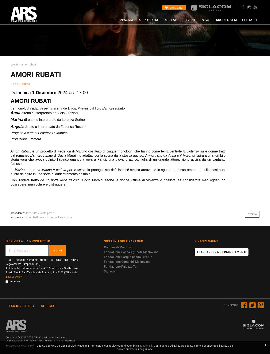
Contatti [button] (249, 20)
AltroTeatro (149, 20)
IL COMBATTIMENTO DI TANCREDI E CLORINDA (49, 217)
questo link (146, 345)
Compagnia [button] (124, 20)
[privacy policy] (13, 276)
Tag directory (22, 306)
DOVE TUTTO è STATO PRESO (39, 213)
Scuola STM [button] (226, 20)
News (206, 20)
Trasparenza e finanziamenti (222, 252)
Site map (49, 306)
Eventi (191, 20)
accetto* (12, 281)
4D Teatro (173, 20)
